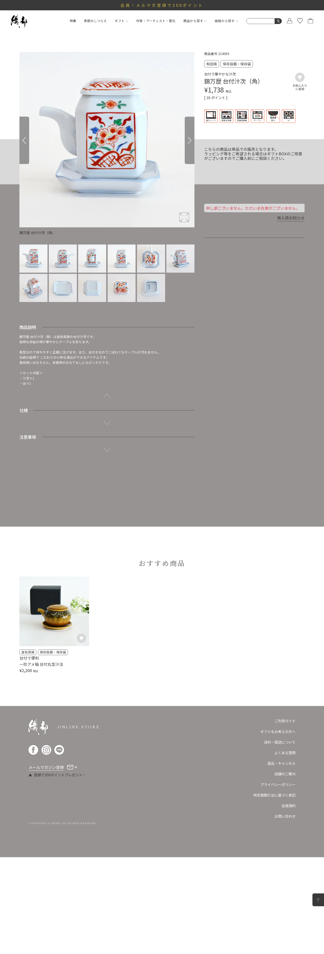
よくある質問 (284, 752)
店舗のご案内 (284, 773)
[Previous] (24, 140)
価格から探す (226, 20)
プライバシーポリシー (277, 784)
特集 (73, 20)
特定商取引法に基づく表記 (274, 795)
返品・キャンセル (281, 763)
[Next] (189, 140)
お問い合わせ (284, 816)
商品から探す (195, 20)
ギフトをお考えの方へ (277, 731)
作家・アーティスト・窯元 (155, 20)
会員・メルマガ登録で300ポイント (162, 5)
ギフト (122, 20)
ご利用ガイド (284, 720)
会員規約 (288, 805)
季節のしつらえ (95, 20)
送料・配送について (279, 742)
